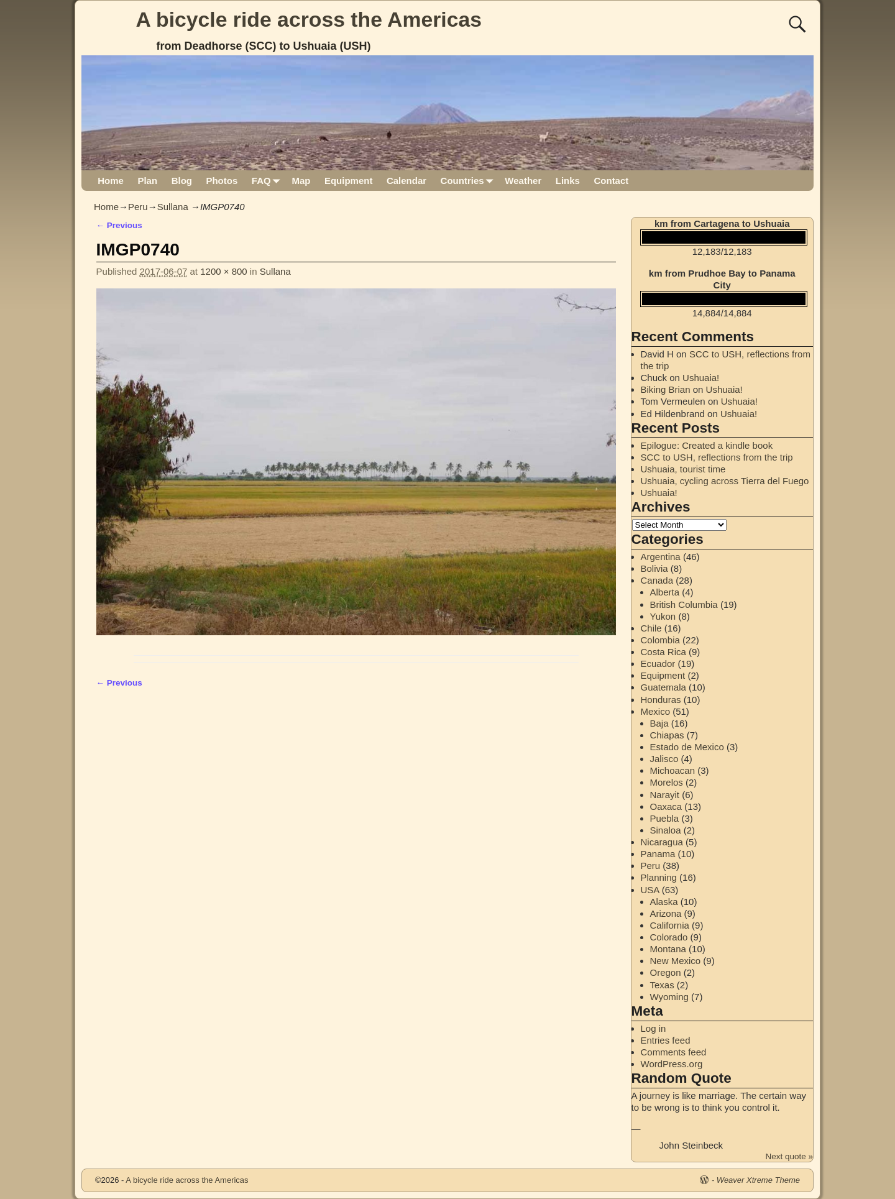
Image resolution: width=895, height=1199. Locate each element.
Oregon (665, 972)
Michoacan (672, 770)
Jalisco (664, 758)
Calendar (406, 180)
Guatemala (663, 687)
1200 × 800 (223, 271)
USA (650, 889)
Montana (668, 949)
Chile (651, 628)
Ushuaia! (700, 377)
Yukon (663, 616)
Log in (653, 1028)
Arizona (666, 913)
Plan (147, 180)
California (669, 925)
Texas (662, 985)
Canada (657, 580)
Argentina (661, 556)
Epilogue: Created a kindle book (707, 445)
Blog (182, 180)
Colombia (660, 640)
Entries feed (666, 1040)
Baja (659, 723)
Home (111, 180)
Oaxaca (666, 806)
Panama (658, 853)
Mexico (656, 711)
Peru (138, 206)
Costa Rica (663, 651)
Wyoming (669, 996)
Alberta (665, 592)
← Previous (119, 225)
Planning (659, 877)
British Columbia (684, 604)
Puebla (664, 818)
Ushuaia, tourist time (683, 469)
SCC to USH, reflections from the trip (717, 457)
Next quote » (789, 1156)
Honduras (661, 699)
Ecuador (658, 663)
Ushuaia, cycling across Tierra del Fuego (725, 480)
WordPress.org (672, 1064)
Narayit (665, 794)
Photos (221, 180)
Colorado (669, 937)
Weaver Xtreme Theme (758, 1180)
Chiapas (667, 735)
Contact (611, 180)
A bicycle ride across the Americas (309, 19)
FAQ (268, 180)
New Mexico (675, 960)
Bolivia (654, 568)
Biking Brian (666, 389)
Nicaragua (662, 842)
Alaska (664, 901)
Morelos (666, 782)
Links (568, 180)
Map (300, 180)
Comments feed (674, 1052)
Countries (469, 180)
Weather (523, 180)
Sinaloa (665, 830)
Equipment (348, 180)
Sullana (172, 206)
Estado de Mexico (687, 747)
